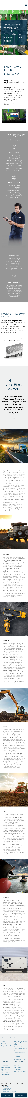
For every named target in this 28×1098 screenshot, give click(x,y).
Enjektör (3, 1043)
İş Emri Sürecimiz (6, 1067)
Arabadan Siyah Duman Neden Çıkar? (20, 1051)
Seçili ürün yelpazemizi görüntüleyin (11, 340)
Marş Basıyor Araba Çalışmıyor (19, 1055)
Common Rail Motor (19, 1059)
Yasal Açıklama (7, 1088)
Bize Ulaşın (17, 1065)
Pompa (3, 1041)
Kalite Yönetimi (5, 1072)
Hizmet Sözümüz (6, 1075)
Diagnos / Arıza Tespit (7, 1046)
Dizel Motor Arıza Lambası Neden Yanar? (20, 1047)
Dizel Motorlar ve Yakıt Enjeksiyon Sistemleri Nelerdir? (20, 1042)
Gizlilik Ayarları (6, 1089)
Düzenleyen (6, 1086)
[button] (12, 53)
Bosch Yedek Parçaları (20, 1071)
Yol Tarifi (20, 1095)
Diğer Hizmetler (5, 1070)
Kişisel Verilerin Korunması (10, 1091)
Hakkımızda (4, 1065)
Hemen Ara (7, 1095)
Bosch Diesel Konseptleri (17, 1068)
